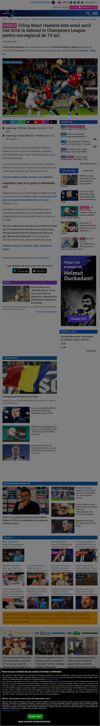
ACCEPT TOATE (35, 716)
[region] (50, 697)
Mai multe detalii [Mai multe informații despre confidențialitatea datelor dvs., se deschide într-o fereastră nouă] (52, 679)
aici (88, 688)
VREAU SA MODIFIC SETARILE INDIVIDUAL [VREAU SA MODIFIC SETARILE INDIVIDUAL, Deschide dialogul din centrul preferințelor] (34, 721)
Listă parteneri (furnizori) (10, 710)
